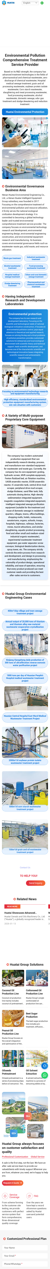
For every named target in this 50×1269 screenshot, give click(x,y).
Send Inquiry (35, 893)
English (26, 3)
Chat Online (14, 894)
